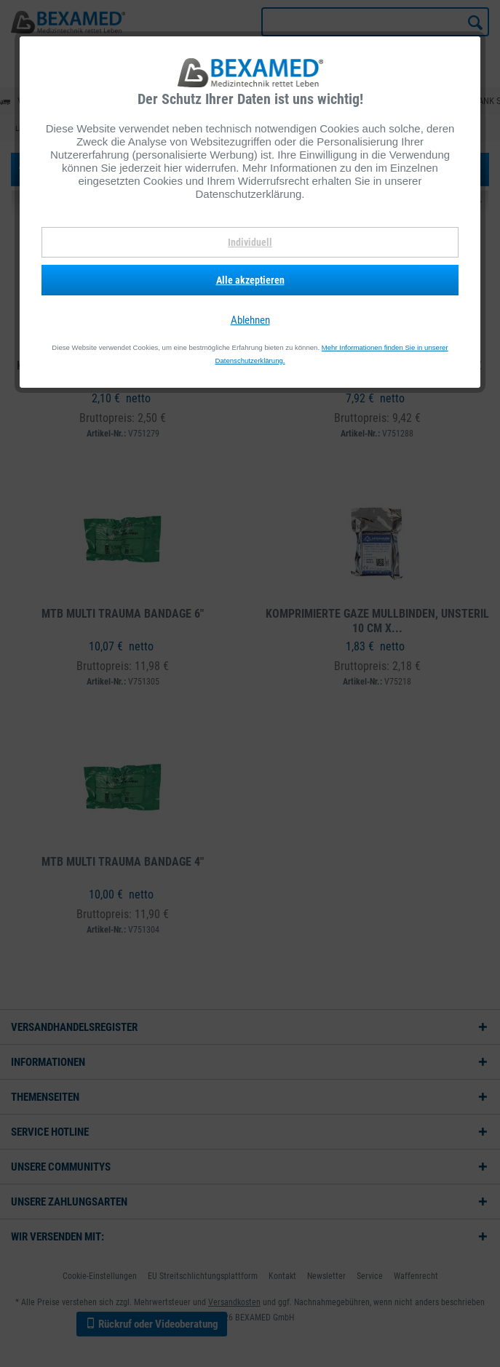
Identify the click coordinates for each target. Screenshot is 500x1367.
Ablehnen (250, 320)
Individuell (250, 242)
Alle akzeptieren (250, 280)
